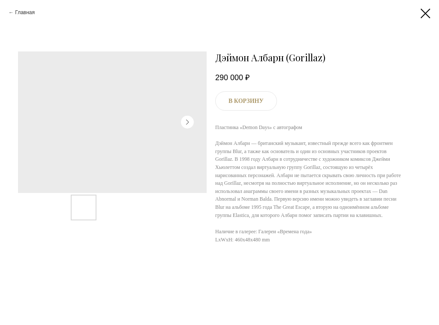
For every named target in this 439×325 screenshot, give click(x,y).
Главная (25, 12)
